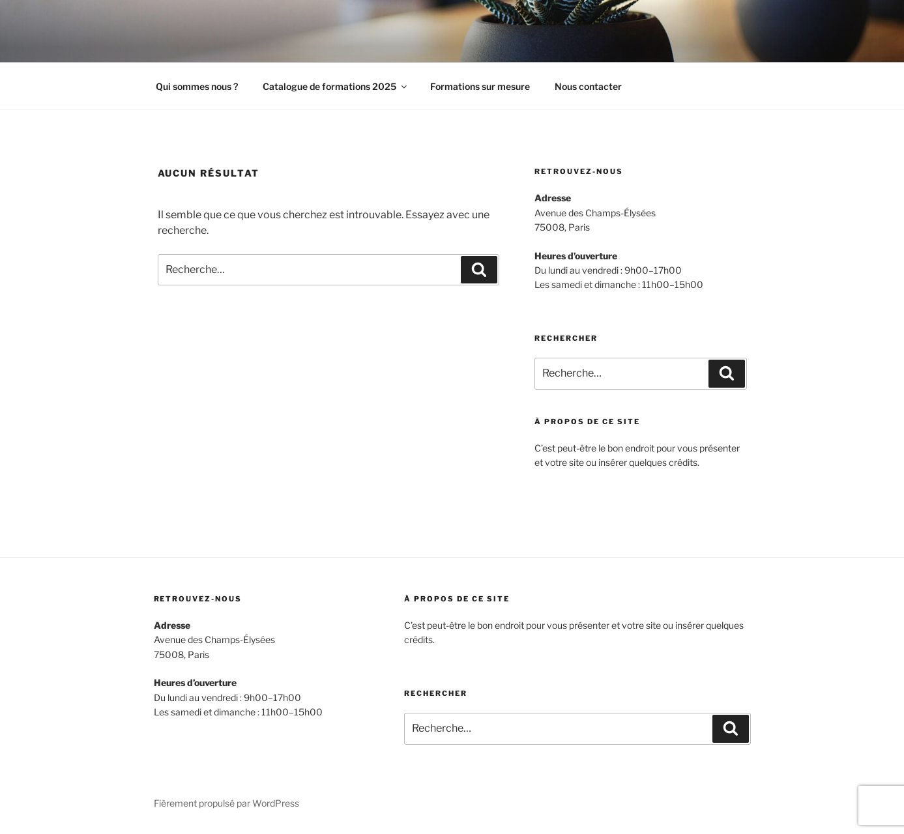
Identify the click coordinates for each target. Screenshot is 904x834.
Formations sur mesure (480, 86)
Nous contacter (588, 86)
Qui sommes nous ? (197, 86)
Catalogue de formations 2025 (336, 86)
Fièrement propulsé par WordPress (226, 803)
